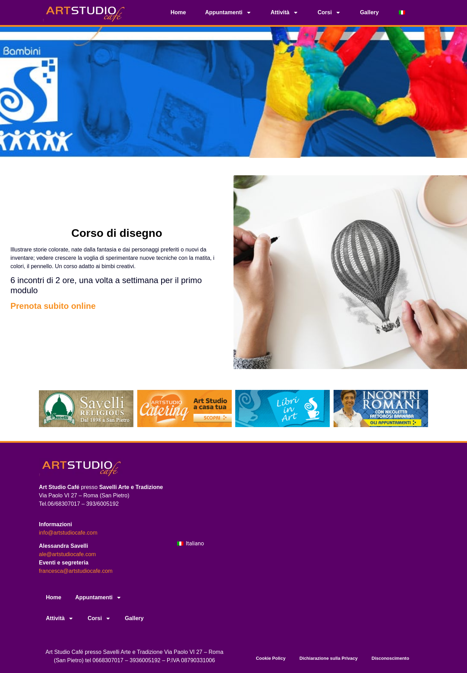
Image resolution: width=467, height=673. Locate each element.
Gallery (369, 12)
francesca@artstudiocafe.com (76, 571)
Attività (284, 12)
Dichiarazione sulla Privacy (329, 658)
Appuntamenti (228, 12)
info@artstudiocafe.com (68, 533)
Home (178, 12)
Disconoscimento (390, 658)
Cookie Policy (270, 658)
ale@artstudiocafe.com (67, 554)
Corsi (329, 12)
